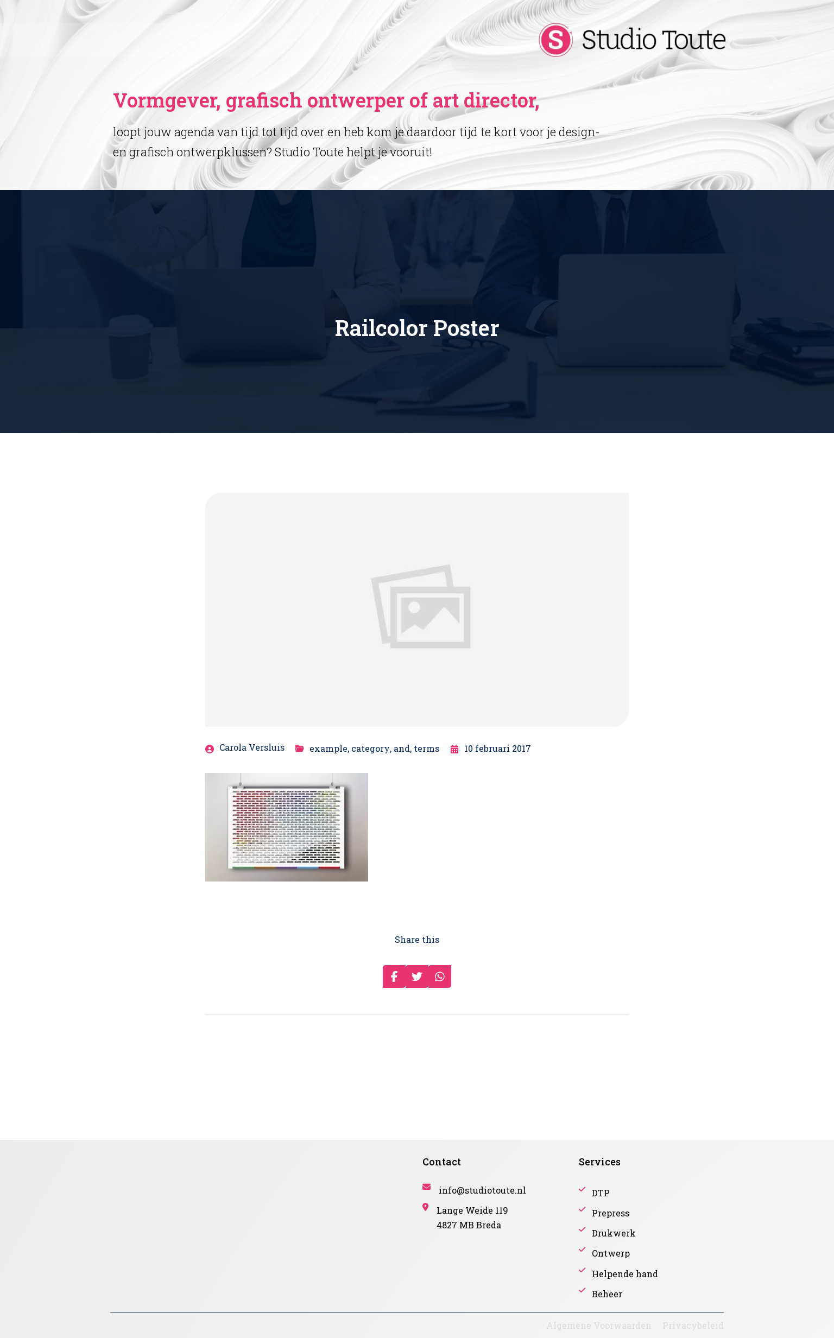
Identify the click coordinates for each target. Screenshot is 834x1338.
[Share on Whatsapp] (439, 976)
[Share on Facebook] (394, 976)
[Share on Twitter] (417, 976)
